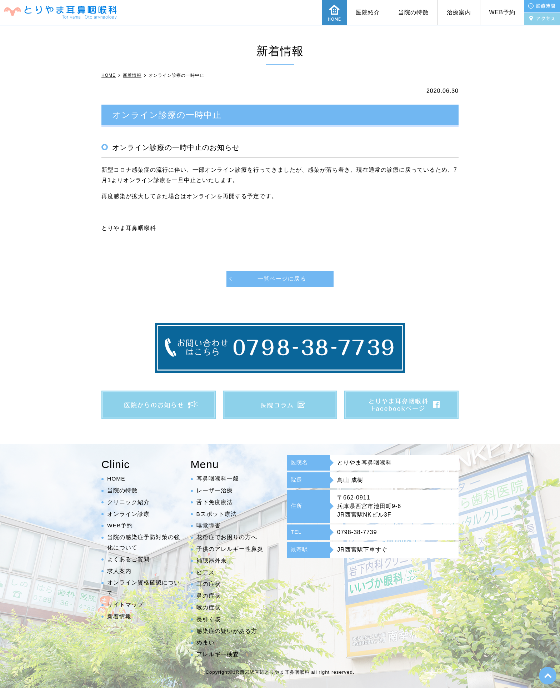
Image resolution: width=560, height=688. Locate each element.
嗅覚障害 (208, 526)
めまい (205, 643)
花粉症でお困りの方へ (226, 537)
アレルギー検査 (217, 655)
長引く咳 (208, 619)
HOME (116, 479)
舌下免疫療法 (214, 502)
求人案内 (119, 571)
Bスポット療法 (216, 514)
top (547, 675)
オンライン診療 (128, 514)
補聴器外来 (211, 561)
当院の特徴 (413, 12)
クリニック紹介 (128, 502)
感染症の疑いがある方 (226, 631)
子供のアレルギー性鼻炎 (229, 549)
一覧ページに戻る (282, 279)
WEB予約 (502, 12)
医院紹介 (368, 12)
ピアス (205, 572)
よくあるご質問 (128, 559)
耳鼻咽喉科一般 (217, 479)
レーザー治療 (214, 490)
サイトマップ (125, 605)
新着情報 (119, 616)
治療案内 (459, 12)
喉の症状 (208, 607)
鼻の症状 (208, 596)
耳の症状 (208, 584)
